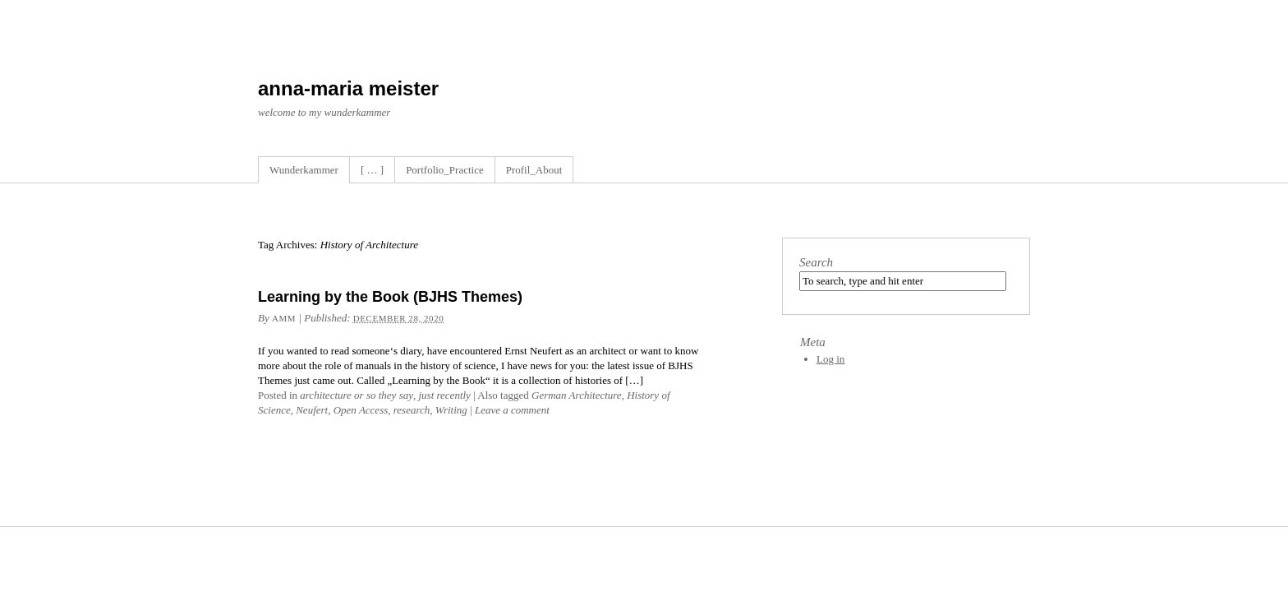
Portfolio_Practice (445, 170)
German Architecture (576, 395)
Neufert (312, 410)
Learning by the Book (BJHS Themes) (390, 297)
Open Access (361, 410)
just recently (444, 395)
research (411, 410)
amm (284, 318)
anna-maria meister (348, 88)
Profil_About (534, 170)
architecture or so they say (356, 395)
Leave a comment (512, 410)
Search (816, 262)
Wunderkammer (303, 170)
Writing (451, 410)
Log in (830, 359)
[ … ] (372, 170)
